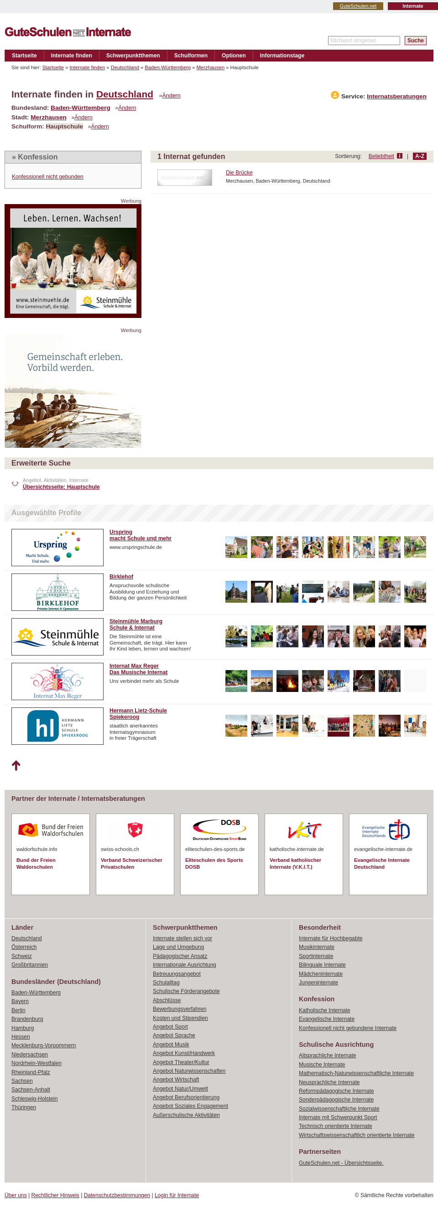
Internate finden (71, 55)
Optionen (234, 55)
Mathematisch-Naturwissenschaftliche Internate (356, 1073)
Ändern (171, 95)
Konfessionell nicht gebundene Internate (347, 1028)
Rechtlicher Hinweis (55, 1195)
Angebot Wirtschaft (176, 1079)
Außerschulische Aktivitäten (186, 1115)
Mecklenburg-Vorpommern (43, 1045)
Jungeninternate (318, 982)
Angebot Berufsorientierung (186, 1097)
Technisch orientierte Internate (335, 1126)
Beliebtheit (381, 156)
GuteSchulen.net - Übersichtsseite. (341, 1163)
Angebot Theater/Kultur (181, 1062)
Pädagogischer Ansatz (180, 956)
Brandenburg (27, 1019)
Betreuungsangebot (177, 974)
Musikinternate (316, 947)
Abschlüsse (167, 1000)
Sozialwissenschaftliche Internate (339, 1109)
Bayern (20, 1001)
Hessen (20, 1037)
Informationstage (282, 55)
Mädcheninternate (321, 974)
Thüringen (23, 1107)
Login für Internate (177, 1195)
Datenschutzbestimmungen (117, 1195)
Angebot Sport (170, 1027)
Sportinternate (316, 956)
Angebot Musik (171, 1044)
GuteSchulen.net (358, 6)
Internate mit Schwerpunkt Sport (338, 1117)
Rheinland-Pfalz (30, 1072)
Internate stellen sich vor (182, 938)
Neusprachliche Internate (329, 1082)
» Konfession (34, 157)
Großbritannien (29, 965)
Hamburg (22, 1028)
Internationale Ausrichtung (184, 965)
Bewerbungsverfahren (179, 1009)
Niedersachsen (29, 1054)
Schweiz (21, 956)
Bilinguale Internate (322, 965)
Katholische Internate (324, 1010)
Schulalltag (166, 982)
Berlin (18, 1010)
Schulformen (191, 55)
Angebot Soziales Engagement (190, 1106)
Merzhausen (211, 67)
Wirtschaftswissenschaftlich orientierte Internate (356, 1135)
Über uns (16, 1195)
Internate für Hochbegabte (330, 938)
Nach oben (15, 765)
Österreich (23, 947)
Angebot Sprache (174, 1035)
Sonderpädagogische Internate (336, 1099)
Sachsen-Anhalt (30, 1089)
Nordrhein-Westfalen (36, 1063)
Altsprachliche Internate (327, 1055)
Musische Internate (322, 1064)
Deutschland (125, 67)
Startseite (24, 55)
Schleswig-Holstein (34, 1099)
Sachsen (22, 1081)
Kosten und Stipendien (180, 1018)
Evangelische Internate (327, 1019)
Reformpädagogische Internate (336, 1091)
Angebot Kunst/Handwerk (184, 1053)
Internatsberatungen (397, 96)
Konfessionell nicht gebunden (47, 177)
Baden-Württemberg (168, 67)
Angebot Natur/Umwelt (180, 1089)
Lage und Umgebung (178, 947)
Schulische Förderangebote (186, 991)
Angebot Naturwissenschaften (189, 1071)
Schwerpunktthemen (133, 55)
